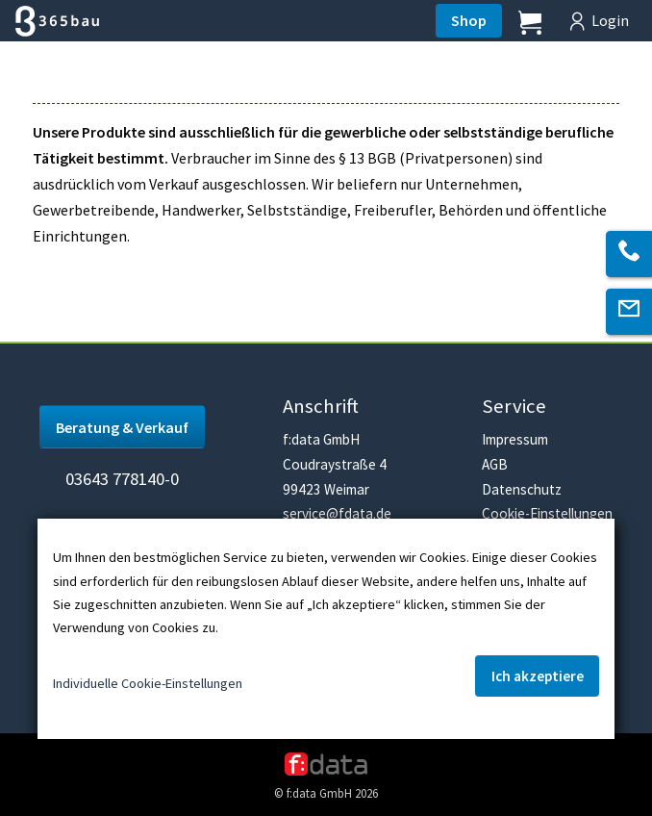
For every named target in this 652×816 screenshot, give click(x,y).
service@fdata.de (337, 513)
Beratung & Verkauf (122, 427)
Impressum (515, 439)
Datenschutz (522, 489)
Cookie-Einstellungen (547, 513)
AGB (495, 464)
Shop (469, 20)
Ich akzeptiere (537, 676)
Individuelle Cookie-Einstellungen (147, 683)
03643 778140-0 (122, 479)
